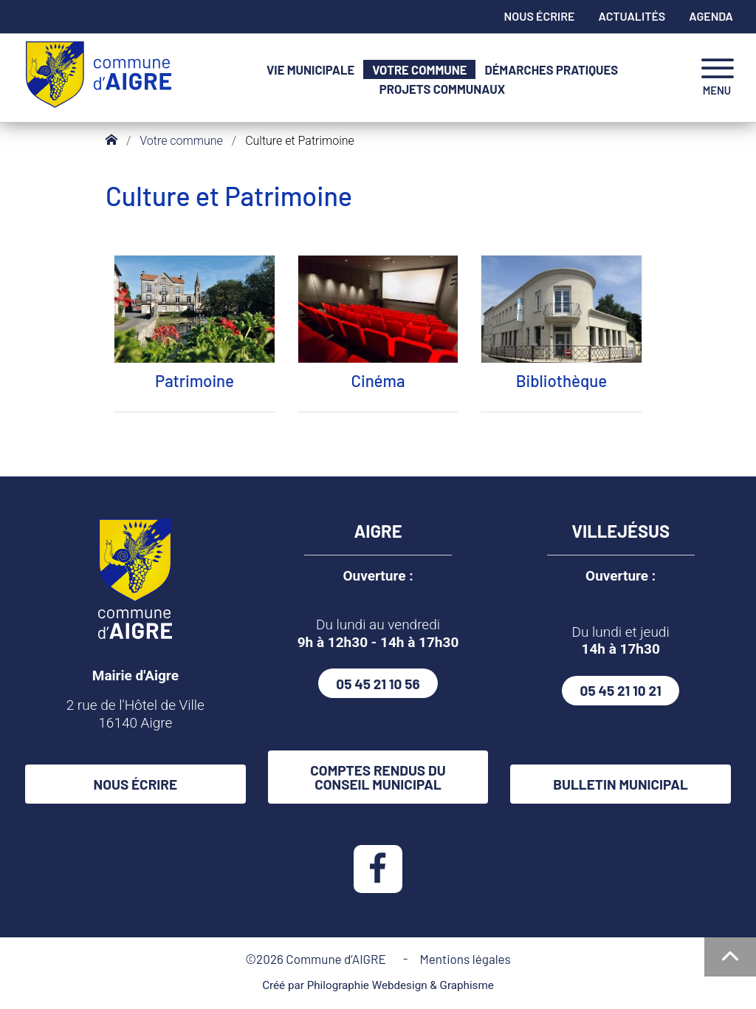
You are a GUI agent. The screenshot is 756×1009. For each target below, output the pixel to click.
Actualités (632, 16)
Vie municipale (310, 70)
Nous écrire (539, 16)
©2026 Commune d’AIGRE (318, 958)
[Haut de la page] (730, 956)
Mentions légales (464, 958)
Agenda (711, 16)
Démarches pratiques (551, 70)
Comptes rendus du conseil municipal (377, 777)
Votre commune (419, 70)
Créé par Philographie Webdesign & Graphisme (378, 985)
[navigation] (717, 77)
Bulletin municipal (620, 784)
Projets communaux (442, 89)
